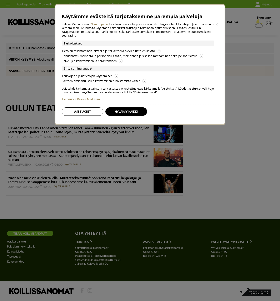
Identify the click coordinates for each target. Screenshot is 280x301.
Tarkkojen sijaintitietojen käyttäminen (90, 76)
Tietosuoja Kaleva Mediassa (81, 99)
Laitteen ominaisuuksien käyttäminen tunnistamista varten (104, 81)
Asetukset (82, 111)
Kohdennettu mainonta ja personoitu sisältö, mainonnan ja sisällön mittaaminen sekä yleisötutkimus (132, 56)
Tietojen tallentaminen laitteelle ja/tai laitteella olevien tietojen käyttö (111, 51)
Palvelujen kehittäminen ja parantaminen (92, 61)
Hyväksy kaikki (126, 111)
